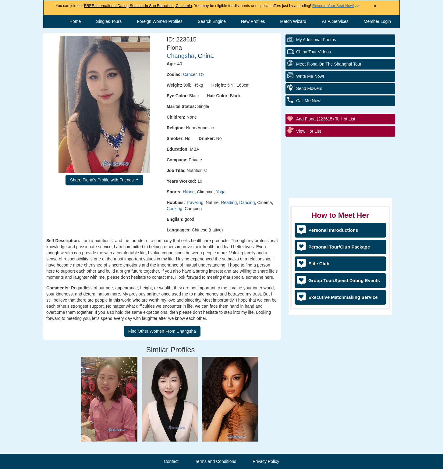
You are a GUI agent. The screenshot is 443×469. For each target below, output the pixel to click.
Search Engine (212, 21)
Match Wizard (293, 21)
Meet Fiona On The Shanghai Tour (328, 64)
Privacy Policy (266, 461)
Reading (229, 202)
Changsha (180, 55)
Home (75, 21)
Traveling (195, 202)
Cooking (174, 208)
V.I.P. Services (335, 21)
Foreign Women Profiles (160, 21)
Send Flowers (309, 88)
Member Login (377, 21)
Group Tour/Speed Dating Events (344, 280)
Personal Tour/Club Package (339, 246)
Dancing (247, 202)
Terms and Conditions (215, 461)
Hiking (189, 191)
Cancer (190, 74)
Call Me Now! (308, 100)
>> (336, 6)
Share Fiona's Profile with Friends (102, 179)
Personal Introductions (333, 230)
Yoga (220, 191)
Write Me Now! (310, 76)
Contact (171, 461)
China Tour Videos (313, 51)
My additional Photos (316, 39)
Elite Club (318, 263)
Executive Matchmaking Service (343, 297)
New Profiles (253, 21)
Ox (201, 74)
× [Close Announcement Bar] (375, 6)
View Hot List (308, 131)
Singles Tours (109, 21)
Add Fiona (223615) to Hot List (325, 118)
